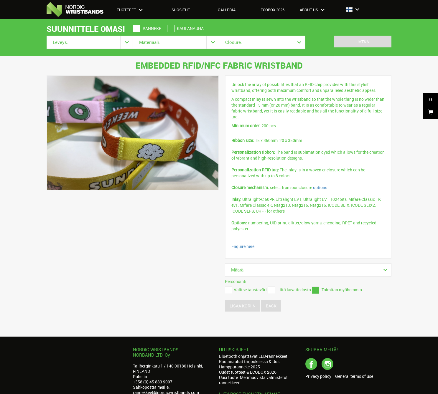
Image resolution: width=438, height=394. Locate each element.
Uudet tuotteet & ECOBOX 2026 (247, 372)
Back (271, 306)
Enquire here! (243, 246)
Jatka (362, 41)
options (320, 187)
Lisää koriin (243, 306)
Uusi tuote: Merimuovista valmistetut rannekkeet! (253, 380)
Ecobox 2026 (272, 9)
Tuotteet (130, 9)
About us (312, 9)
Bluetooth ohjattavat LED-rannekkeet (253, 356)
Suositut (181, 9)
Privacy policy (318, 376)
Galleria (227, 9)
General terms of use (354, 376)
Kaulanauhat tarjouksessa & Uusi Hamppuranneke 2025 (250, 364)
